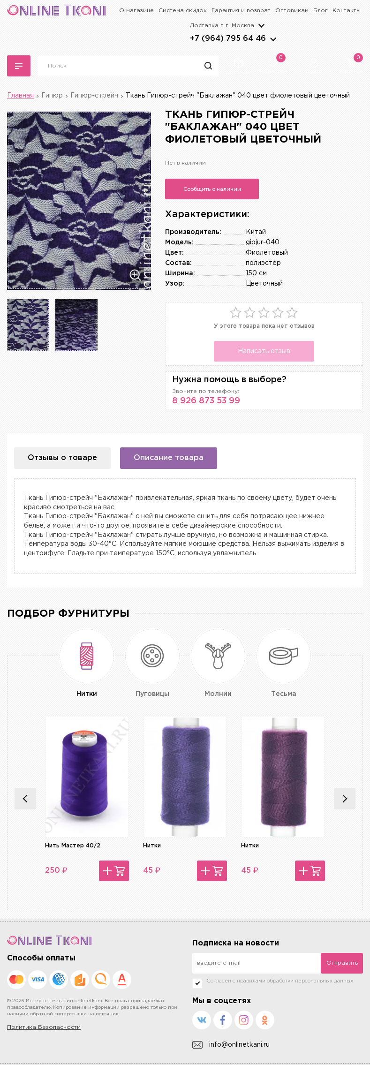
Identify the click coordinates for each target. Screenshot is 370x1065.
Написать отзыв (264, 351)
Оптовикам (292, 10)
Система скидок (183, 10)
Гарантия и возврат (241, 10)
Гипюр (52, 95)
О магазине (136, 10)
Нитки (152, 845)
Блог (320, 10)
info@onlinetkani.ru (231, 1045)
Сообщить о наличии (212, 189)
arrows (273, 39)
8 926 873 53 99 (206, 401)
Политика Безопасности (44, 1027)
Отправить (342, 963)
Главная (20, 95)
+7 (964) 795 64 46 (228, 38)
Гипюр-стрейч (94, 95)
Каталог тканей (19, 66)
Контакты (346, 10)
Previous (25, 798)
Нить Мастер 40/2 (72, 845)
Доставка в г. (222, 25)
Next (344, 798)
